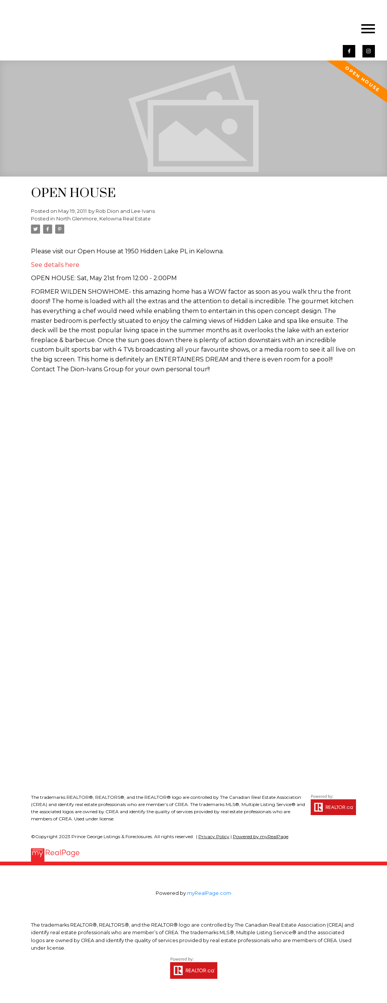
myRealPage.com (209, 893)
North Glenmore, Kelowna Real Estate (103, 218)
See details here (55, 264)
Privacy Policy (213, 836)
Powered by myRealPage (260, 836)
